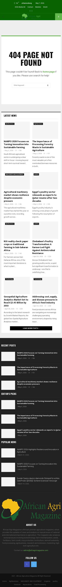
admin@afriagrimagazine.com (35, 550)
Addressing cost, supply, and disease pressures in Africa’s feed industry (44, 300)
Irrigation (47, 581)
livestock (17, 584)
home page (49, 71)
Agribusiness (10, 123)
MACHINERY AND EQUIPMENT (14, 174)
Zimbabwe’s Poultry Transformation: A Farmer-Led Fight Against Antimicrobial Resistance (43, 247)
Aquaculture (27, 584)
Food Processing (40, 584)
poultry (36, 174)
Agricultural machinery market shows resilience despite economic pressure (16, 196)
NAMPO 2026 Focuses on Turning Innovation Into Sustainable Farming (16, 144)
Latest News (10, 115)
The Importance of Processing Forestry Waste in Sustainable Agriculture (43, 146)
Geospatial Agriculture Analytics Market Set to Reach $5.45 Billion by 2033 (16, 301)
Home (4, 581)
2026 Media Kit (20, 7)
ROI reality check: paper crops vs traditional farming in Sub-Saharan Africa (16, 246)
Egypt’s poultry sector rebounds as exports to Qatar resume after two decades (44, 196)
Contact (30, 7)
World (45, 7)
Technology (9, 279)
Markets (38, 7)
